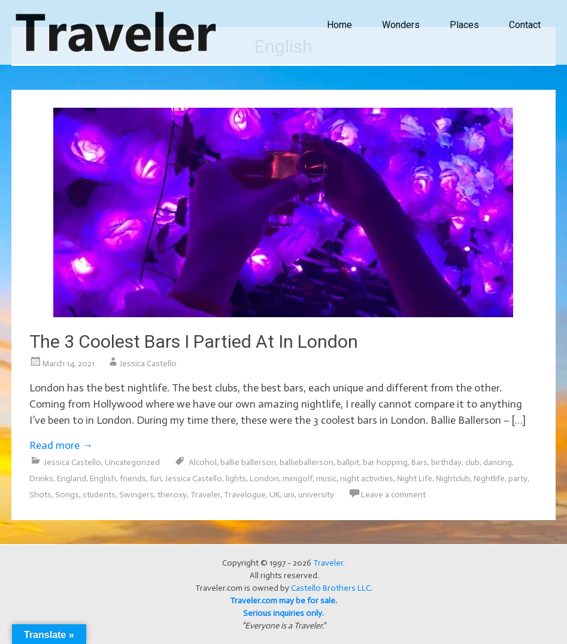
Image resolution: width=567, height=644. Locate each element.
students (99, 495)
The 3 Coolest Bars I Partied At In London (193, 341)
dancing (497, 462)
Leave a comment (393, 495)
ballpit (348, 462)
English (103, 478)
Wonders (401, 25)
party (517, 478)
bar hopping (385, 462)
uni (289, 495)
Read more (61, 445)
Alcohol (203, 462)
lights (236, 478)
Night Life (414, 478)
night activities (366, 478)
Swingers (136, 495)
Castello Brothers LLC (331, 588)
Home (339, 25)
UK (274, 495)
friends (133, 478)
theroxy (172, 495)
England (71, 478)
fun (156, 478)
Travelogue (245, 495)
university (316, 495)
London (264, 478)
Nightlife (489, 478)
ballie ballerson (248, 462)
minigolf (298, 478)
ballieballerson (306, 462)
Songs (67, 495)
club (472, 462)
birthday (446, 462)
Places (464, 25)
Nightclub (453, 478)
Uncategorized (132, 462)
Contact (525, 25)
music (326, 478)
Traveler (205, 495)
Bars (419, 462)
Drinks (41, 478)
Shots (40, 495)
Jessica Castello (148, 364)
